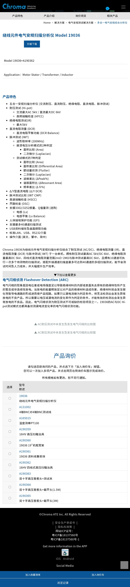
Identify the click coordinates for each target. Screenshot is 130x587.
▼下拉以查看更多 (65, 275)
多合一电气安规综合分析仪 (112, 22)
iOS (58, 558)
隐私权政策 (65, 527)
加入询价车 (98, 574)
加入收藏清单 (33, 574)
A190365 (25, 496)
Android (68, 558)
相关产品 (112, 16)
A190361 (25, 451)
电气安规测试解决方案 (81, 22)
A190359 (25, 429)
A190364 (25, 484)
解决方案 (59, 22)
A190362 (25, 462)
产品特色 (17, 16)
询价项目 (81, 16)
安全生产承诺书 (65, 522)
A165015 (25, 418)
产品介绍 (49, 16)
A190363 (25, 473)
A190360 (25, 440)
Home (47, 22)
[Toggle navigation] (123, 7)
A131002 (25, 407)
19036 (23, 396)
